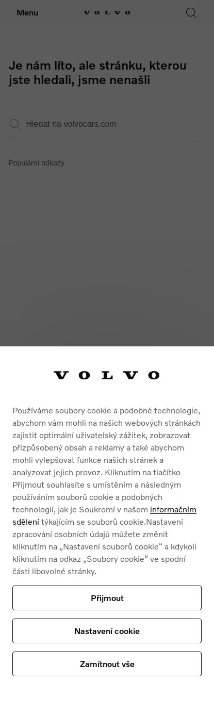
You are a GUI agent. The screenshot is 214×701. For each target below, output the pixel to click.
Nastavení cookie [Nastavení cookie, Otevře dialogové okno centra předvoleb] (107, 631)
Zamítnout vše (107, 664)
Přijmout (107, 598)
